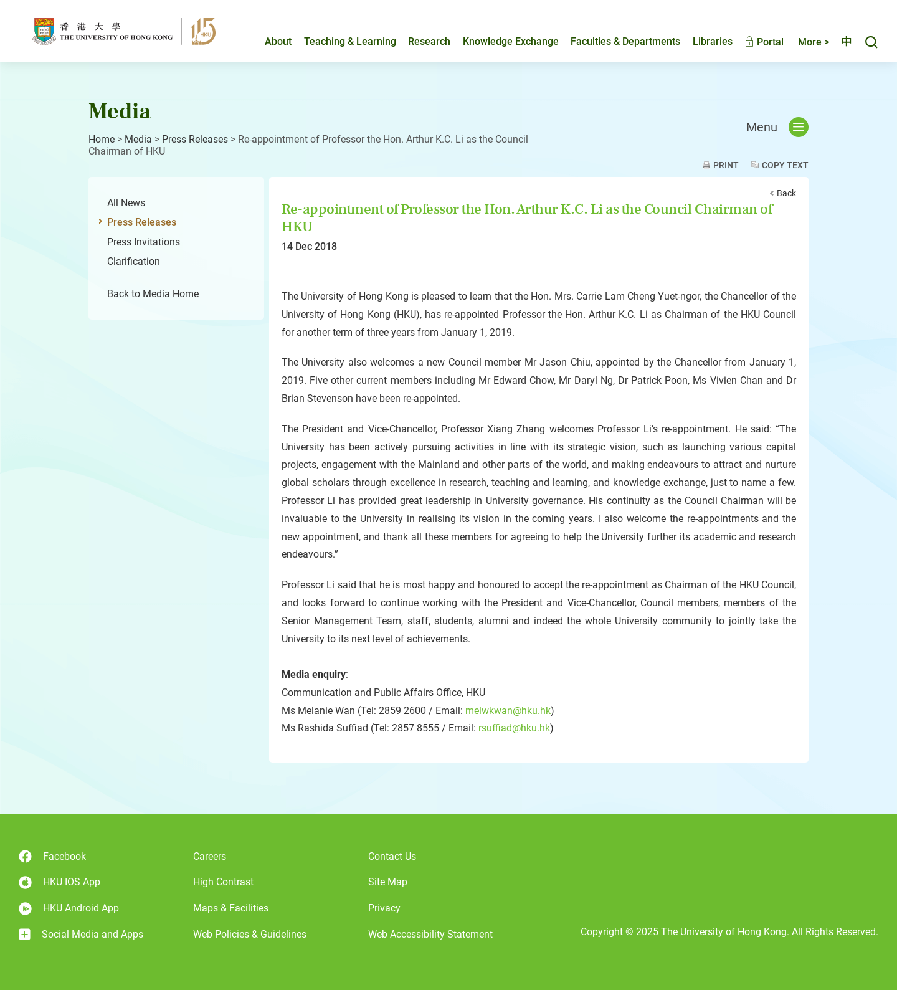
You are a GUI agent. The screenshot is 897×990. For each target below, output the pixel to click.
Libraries (702, 41)
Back (786, 193)
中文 (841, 42)
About (267, 41)
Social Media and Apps (81, 934)
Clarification (133, 261)
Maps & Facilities (230, 908)
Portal (753, 42)
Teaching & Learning (339, 41)
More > (803, 42)
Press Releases (195, 139)
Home (101, 139)
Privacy (384, 908)
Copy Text (785, 165)
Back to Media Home (153, 294)
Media (138, 139)
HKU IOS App (59, 882)
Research (418, 41)
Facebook (52, 856)
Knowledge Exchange (500, 41)
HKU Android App (69, 908)
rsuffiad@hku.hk (514, 728)
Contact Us (392, 856)
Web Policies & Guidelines (249, 934)
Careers (209, 856)
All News (126, 203)
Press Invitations (143, 242)
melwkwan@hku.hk (508, 710)
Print (726, 165)
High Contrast (223, 882)
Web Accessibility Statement (430, 934)
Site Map (387, 882)
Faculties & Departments (615, 41)
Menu (777, 127)
